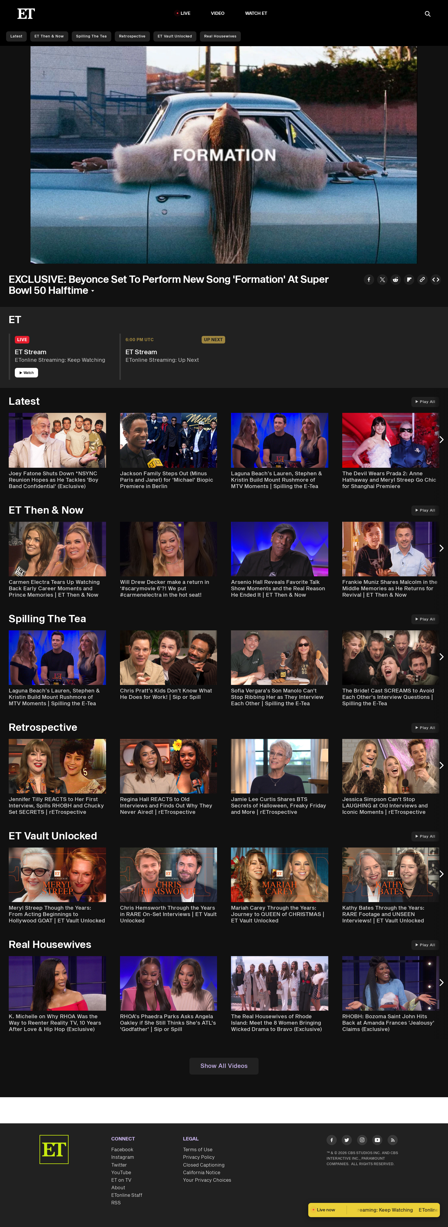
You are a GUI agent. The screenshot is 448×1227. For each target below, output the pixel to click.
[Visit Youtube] (377, 1141)
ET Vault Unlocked (175, 36)
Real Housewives (220, 36)
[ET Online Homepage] (26, 13)
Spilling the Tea (91, 36)
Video (218, 13)
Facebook (122, 1149)
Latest (16, 36)
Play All (425, 402)
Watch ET (256, 13)
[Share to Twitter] (382, 280)
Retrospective (132, 36)
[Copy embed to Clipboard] (436, 280)
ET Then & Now (49, 36)
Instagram (122, 1157)
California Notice (201, 1172)
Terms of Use (197, 1149)
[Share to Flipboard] (409, 280)
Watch (26, 373)
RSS (116, 1202)
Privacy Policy (199, 1157)
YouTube (121, 1172)
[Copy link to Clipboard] (422, 280)
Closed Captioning (204, 1165)
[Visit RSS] (393, 1141)
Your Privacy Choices (207, 1180)
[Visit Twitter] (347, 1141)
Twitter (119, 1165)
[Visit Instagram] (362, 1141)
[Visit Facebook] (332, 1141)
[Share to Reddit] (396, 280)
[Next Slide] (440, 442)
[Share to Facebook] (369, 280)
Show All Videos (224, 1066)
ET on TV (121, 1180)
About (118, 1187)
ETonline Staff (126, 1195)
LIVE (186, 13)
